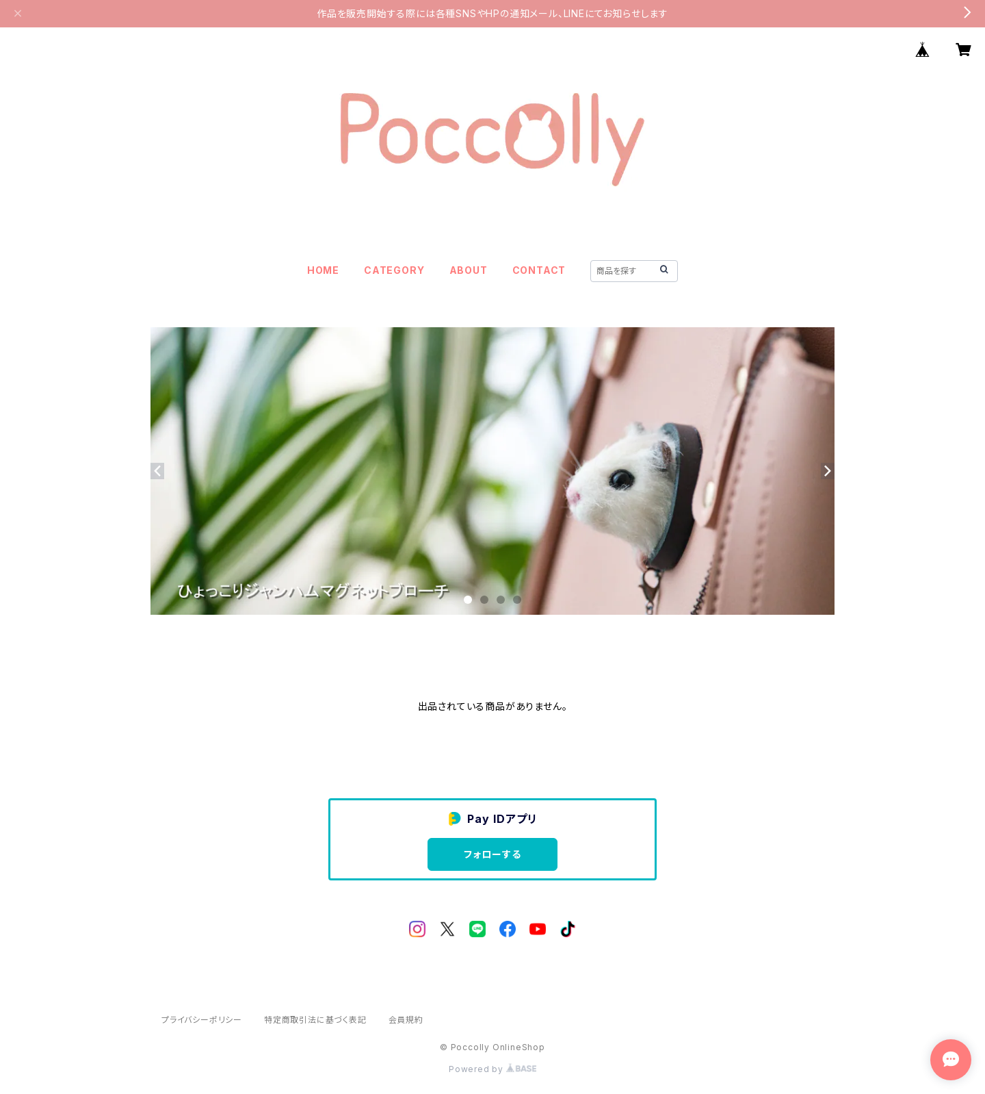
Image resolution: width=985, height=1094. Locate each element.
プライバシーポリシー (201, 1020)
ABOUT (468, 270)
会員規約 (406, 1020)
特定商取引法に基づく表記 (315, 1020)
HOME (323, 270)
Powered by (492, 1069)
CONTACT (539, 270)
